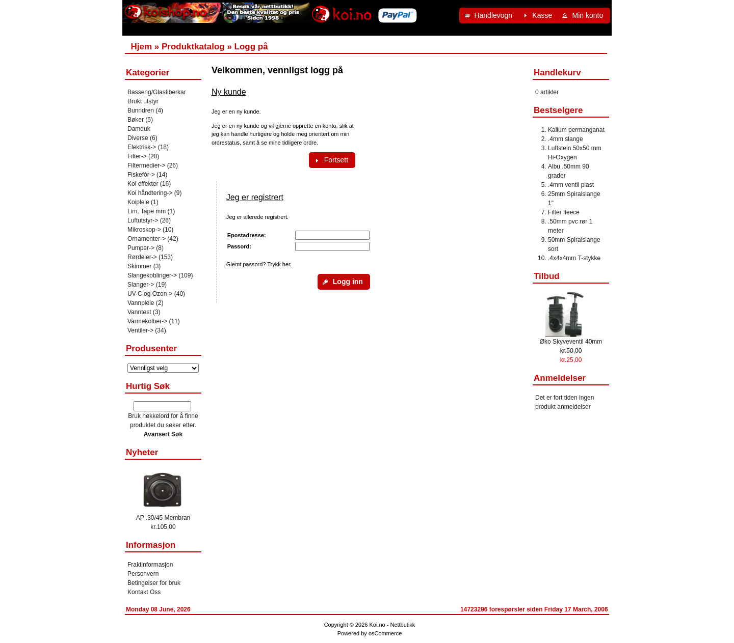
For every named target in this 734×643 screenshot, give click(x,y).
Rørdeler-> (142, 257)
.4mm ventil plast (571, 184)
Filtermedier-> (146, 165)
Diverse (137, 138)
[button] (489, 15)
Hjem (141, 46)
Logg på (251, 46)
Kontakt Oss (144, 592)
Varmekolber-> (147, 321)
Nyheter (142, 452)
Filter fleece (564, 212)
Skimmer (139, 266)
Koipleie (138, 202)
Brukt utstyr (143, 101)
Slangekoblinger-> (152, 275)
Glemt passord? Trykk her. (259, 264)
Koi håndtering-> (149, 193)
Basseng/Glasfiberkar (156, 92)
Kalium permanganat (576, 129)
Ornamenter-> (146, 238)
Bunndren (140, 110)
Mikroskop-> (144, 229)
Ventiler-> (140, 330)
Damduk (138, 128)
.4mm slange (565, 139)
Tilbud (547, 276)
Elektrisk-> (141, 147)
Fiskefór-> (141, 174)
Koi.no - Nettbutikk (392, 625)
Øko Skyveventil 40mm (571, 341)
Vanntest (139, 312)
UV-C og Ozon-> (149, 293)
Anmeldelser (560, 378)
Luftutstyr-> (142, 220)
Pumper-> (140, 247)
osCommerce (385, 633)
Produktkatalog (193, 46)
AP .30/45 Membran (163, 517)
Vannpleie (140, 302)
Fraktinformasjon (150, 564)
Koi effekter (142, 183)
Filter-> (137, 156)
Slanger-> (140, 284)
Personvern (143, 573)
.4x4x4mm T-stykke (574, 258)
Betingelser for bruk (153, 582)
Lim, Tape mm (146, 211)
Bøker (135, 119)
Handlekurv (557, 72)
